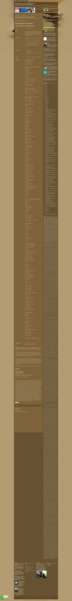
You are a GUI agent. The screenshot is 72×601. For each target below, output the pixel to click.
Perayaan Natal (45, 369)
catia (46, 235)
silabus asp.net (54, 517)
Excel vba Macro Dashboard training (20, 576)
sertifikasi (52, 249)
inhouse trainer (53, 243)
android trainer (48, 422)
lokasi (48, 490)
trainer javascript (52, 534)
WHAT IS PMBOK (53, 410)
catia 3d (56, 435)
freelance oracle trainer (47, 456)
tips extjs (47, 525)
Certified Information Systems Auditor (51, 310)
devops (53, 248)
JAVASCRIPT (49, 351)
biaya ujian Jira (47, 427)
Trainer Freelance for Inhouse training (50, 176)
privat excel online (55, 510)
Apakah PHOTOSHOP (53, 277)
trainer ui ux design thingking (53, 541)
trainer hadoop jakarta (49, 532)
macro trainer (49, 491)
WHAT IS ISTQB (49, 410)
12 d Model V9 (53, 271)
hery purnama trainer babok (47, 466)
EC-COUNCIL (50, 253)
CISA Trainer (53, 242)
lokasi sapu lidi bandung (51, 490)
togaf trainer (54, 525)
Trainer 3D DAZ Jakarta (50, 388)
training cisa (51, 543)
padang (56, 500)
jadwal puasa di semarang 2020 (47, 480)
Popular (45, 27)
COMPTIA (52, 292)
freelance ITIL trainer (50, 454)
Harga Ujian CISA (46, 330)
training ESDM (52, 542)
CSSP (56, 294)
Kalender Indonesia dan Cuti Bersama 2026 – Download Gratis (52, 38)
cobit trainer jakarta (51, 263)
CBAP (53, 241)
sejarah (50, 514)
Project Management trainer (48, 116)
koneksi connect (48, 487)
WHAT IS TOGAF (52, 411)
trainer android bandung (53, 267)
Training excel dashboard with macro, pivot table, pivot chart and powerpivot (19, 565)
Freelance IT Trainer (47, 158)
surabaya (45, 242)
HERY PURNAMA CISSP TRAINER (48, 327)
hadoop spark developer (51, 464)
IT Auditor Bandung (49, 338)
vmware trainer (52, 553)
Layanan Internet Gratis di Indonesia (49, 53)
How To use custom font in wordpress (50, 203)
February (46, 209)
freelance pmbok (52, 456)
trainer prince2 (45, 539)
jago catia (56, 483)
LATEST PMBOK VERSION (54, 355)
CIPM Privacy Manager (47, 287)
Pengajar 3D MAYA (50, 364)
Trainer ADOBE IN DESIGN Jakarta (49, 389)
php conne (45, 505)
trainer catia (49, 527)
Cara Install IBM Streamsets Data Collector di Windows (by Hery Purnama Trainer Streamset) (50, 20)
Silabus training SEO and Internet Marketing (51, 133)
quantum (55, 513)
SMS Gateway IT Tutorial (52, 374)
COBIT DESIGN (45, 292)
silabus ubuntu (47, 520)
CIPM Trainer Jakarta (53, 287)
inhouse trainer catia (46, 471)
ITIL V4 (56, 340)
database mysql (53, 444)
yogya (52, 558)
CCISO (50, 242)
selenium (45, 515)
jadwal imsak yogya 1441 (50, 478)
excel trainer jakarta (54, 451)
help (50, 264)
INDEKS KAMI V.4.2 (47, 335)
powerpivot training (47, 508)
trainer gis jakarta (53, 531)
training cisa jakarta (55, 543)
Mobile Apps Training (52, 257)
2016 (45, 96)
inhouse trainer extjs (50, 471)
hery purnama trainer (53, 264)
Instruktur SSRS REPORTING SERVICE (50, 350)
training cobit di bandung (53, 544)
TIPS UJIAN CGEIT (49, 384)
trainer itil (47, 242)
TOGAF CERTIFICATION (54, 384)
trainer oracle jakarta (53, 536)
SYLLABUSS (51, 376)
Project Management (46, 240)
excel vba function (47, 452)
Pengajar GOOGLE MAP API (51, 366)
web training (56, 554)
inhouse (53, 218)
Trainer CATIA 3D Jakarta (48, 390)
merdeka (51, 496)
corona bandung (48, 441)
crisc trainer (45, 442)
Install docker (48, 343)
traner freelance (47, 549)
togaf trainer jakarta (50, 250)
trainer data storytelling (53, 529)
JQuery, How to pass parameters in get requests (50, 62)
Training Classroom (49, 565)
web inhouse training (49, 554)
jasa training (51, 233)
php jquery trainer (50, 505)
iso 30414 (49, 473)
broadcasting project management (47, 430)
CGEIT (51, 238)
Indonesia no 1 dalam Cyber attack (49, 181)
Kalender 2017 (50, 354)
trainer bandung (47, 241)
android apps (51, 231)
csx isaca (47, 442)
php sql (55, 505)
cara (21, 14)
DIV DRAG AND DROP (51, 318)
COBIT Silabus (49, 292)
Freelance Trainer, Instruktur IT (49, 180)
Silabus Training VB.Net (48, 132)
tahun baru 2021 (45, 522)
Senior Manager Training (50, 378)
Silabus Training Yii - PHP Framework (50, 147)
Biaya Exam (51, 281)
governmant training (47, 463)
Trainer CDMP (52, 390)
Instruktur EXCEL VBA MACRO (48, 347)
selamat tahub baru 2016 (54, 514)
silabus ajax (50, 517)
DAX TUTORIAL (47, 318)
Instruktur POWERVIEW (50, 349)
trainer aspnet (46, 527)
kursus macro (51, 488)
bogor (54, 428)
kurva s (54, 488)
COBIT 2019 (55, 245)
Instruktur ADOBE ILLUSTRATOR (51, 344)
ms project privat (50, 497)
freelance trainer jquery (52, 459)
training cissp (45, 544)
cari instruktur (46, 227)
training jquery (48, 546)
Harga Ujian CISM (50, 330)
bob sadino (52, 428)
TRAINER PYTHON (46, 386)
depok (50, 226)
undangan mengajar (51, 551)
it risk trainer (55, 474)
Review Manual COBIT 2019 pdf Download (51, 372)
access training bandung (53, 420)
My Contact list (25, 1)
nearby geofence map (52, 498)
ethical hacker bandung (51, 449)
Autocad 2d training (46, 279)
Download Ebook (27, 565)
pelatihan (53, 225)
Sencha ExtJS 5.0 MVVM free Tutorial (50, 195)
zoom (53, 558)
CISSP (55, 241)
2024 (45, 86)
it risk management (52, 474)
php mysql (53, 505)
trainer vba (45, 270)
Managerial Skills (54, 356)
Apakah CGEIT (53, 274)
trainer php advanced (51, 537)
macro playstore (46, 491)
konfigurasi (45, 488)
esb (48, 449)
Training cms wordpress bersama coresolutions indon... (49, 201)
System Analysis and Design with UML (52, 383)
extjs (52, 226)
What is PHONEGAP (48, 417)
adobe (56, 260)
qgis (50, 513)
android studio (45, 422)
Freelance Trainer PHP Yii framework (50, 152)
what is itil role (49, 556)
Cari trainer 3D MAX (48, 306)
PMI (52, 361)
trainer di (30, 14)
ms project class (46, 497)
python (46, 513)
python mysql (48, 513)
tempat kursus (46, 223)
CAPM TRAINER (55, 282)
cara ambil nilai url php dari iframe (53, 432)
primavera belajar (45, 509)
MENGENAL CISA (46, 356)
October (46, 101)
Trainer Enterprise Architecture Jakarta (50, 391)
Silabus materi (54, 381)
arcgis (44, 262)
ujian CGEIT (45, 251)
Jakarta (53, 217)
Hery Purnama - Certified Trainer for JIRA (49, 23)
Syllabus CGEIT (45, 383)
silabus (27, 14)
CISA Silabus (48, 288)
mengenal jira (46, 496)
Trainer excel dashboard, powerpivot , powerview (18, 571)
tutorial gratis (53, 229)
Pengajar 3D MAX (46, 364)
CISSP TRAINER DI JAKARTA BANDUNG (21, 581)
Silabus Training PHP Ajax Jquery (49, 127)
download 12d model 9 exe (47, 446)
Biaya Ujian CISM (54, 281)
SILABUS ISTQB (47, 373)
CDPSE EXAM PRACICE (54, 284)
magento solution (47, 492)
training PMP (56, 542)
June (46, 106)
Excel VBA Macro (55, 253)
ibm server (50, 222)
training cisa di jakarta (54, 270)
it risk (48, 474)
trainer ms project (50, 230)
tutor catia (51, 549)
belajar (53, 239)
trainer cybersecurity (48, 529)
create (51, 441)
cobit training (47, 226)
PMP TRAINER (47, 362)
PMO (53, 361)
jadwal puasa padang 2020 (47, 481)
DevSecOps (47, 253)
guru (44, 230)
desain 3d (55, 445)
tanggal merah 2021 (52, 522)
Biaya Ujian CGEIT (46, 245)
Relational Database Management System (49, 371)
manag (56, 492)
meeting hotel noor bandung (50, 495)
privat (52, 510)
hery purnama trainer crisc (53, 466)
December (46, 98)
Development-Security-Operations (52, 321)
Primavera (45, 239)
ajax (20, 14)
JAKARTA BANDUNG (46, 351)
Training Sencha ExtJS (48, 166)
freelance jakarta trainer (52, 232)
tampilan (48, 522)
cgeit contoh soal (45, 437)
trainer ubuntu (45, 541)
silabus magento (51, 519)
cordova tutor (45, 441)
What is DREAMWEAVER (52, 415)
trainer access (52, 526)
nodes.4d (56, 498)
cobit (50, 221)
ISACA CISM (50, 335)
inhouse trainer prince (55, 471)
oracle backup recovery (48, 500)
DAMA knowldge (52, 317)
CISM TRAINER (52, 245)
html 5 (44, 469)
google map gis (54, 461)
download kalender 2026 (54, 447)
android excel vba (51, 261)
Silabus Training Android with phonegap (50, 137)
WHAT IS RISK (48, 411)
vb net (46, 553)
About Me (26, 572)
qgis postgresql (53, 234)
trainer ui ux (48, 541)
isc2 (46, 473)
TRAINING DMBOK (51, 259)
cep (48, 263)
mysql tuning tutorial (47, 498)
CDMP (49, 238)
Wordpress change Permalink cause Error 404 (51, 206)
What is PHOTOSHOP (53, 417)
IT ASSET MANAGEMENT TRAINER (53, 337)
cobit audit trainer (48, 439)
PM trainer (50, 361)
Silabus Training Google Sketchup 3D (50, 138)
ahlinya (48, 243)
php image (47, 505)
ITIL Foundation (51, 339)
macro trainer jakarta (53, 491)
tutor (49, 242)
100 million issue (50, 271)
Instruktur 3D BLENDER (52, 343)
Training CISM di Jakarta (46, 396)
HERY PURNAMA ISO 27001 (49, 328)
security (48, 514)
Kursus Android (51, 256)
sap (56, 222)
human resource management (48, 469)
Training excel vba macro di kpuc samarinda (51, 202)
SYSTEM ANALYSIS (55, 376)
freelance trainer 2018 (55, 457)
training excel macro (33, 14)
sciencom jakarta (45, 514)
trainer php (47, 537)
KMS (48, 354)
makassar (54, 492)
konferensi (56, 487)
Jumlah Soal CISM (46, 354)
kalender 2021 (50, 486)
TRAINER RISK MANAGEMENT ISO (53, 386)
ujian (55, 221)
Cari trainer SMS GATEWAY (52, 308)
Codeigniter (54, 238)
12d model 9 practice (52, 272)
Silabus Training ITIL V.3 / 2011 (49, 123)
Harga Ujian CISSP (54, 330)
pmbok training (48, 507)
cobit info (48, 440)
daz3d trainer (46, 445)
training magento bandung (53, 546)
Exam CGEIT (55, 325)
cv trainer (50, 235)
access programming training (48, 260)
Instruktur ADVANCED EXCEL (53, 345)
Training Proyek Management (54, 401)
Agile (49, 251)
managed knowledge (52, 493)
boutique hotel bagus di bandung (53, 429)
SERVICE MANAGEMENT (47, 258)
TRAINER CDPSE (46, 259)
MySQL (25, 14)
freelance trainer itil (55, 458)
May (45, 107)
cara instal (52, 262)
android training (52, 422)
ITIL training (48, 231)
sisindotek (50, 228)
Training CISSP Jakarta (51, 396)
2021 (45, 90)
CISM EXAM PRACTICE (53, 288)
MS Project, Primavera (48, 185)
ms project (47, 238)
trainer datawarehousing (50, 530)
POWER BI (51, 362)
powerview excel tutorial (52, 508)
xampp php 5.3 (49, 558)
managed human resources (47, 493)
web (47, 251)
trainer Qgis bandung (48, 526)
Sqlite (51, 258)
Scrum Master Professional (46, 377)
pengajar (45, 221)
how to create (55, 468)
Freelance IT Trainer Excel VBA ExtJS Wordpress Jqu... (50, 199)
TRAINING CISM (46, 247)
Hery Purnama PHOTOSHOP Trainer (48, 333)
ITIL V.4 (50, 340)
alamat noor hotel (46, 261)
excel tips (50, 451)
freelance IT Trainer (46, 454)
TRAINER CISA (49, 239)
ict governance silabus (54, 469)
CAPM (49, 245)
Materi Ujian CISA (49, 357)
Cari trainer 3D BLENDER (52, 305)
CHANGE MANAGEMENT (53, 286)
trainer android (47, 267)
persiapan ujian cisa (49, 503)
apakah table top (45, 424)
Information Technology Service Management (50, 342)
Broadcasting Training (50, 282)
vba (38, 18)
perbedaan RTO (45, 503)
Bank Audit (45, 281)
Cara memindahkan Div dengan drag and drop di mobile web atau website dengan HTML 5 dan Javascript (52, 72)
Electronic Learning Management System (48, 325)
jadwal (48, 237)
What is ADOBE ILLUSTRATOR (53, 412)
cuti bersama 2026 (55, 442)
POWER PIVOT (53, 362)
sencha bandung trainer (49, 515)
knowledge (45, 487)
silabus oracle (54, 519)
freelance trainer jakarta (46, 459)
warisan (55, 553)
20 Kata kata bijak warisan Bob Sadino (50, 192)
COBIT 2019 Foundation (49, 291)
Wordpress (49, 420)
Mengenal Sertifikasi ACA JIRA (48, 21)
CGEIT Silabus (48, 286)
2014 (45, 212)
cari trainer (48, 219)
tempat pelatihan (46, 236)
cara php (51, 434)
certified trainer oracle (55, 436)
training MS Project (49, 270)
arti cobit (55, 424)
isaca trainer (45, 473)
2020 (45, 91)
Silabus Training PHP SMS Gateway (50, 149)
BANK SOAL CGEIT (53, 252)
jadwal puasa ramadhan (53, 481)
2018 (50, 241)
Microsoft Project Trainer (53, 357)
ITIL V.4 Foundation (53, 340)
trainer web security (49, 542)
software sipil (50, 520)
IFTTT (45, 218)
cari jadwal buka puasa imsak (52, 435)
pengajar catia (45, 502)
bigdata (46, 428)
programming (49, 249)
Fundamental (56, 326)
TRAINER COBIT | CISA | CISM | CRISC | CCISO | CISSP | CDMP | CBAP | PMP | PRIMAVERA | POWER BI (24, 4)
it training (56, 265)
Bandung (49, 217)
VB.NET (35, 344)
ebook (55, 248)
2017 (45, 95)
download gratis (50, 227)
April (45, 108)
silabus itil (48, 519)
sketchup (48, 221)
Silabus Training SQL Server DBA (49, 129)
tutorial (50, 218)
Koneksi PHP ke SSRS (48, 355)
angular (44, 423)
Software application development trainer (50, 115)
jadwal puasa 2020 (51, 479)
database (46, 444)
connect (54, 240)
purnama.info (49, 564)
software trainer (54, 520)
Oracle (44, 226)
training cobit (48, 544)
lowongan (54, 222)
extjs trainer (49, 225)
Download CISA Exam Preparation (49, 322)
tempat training (53, 228)
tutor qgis (54, 549)
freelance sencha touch (49, 457)
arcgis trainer (52, 424)
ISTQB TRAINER (47, 337)
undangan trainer (55, 551)
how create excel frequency (51, 468)
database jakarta (49, 444)
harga (47, 222)
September (46, 102)
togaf (48, 235)
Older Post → (41, 405)
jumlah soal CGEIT (46, 486)
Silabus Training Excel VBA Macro (49, 139)
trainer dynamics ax (55, 530)
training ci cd (48, 543)
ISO (52, 335)
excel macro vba (46, 232)
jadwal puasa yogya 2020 (52, 483)
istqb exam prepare (53, 473)
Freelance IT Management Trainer (29, 567)
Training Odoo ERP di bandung (47, 401)
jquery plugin (50, 485)
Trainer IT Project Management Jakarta (48, 393)
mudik (53, 497)
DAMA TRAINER (48, 317)
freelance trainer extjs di (49, 458)
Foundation (53, 326)
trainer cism (54, 250)
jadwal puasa (47, 479)
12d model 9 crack (48, 272)
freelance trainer (49, 224)
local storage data (45, 490)
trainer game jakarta (49, 531)
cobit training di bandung (51, 440)
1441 (55, 272)
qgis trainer (52, 513)
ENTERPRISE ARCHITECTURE (53, 323)
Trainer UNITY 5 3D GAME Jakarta (53, 395)
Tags (48, 27)
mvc (54, 497)
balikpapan (49, 262)
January (46, 210)
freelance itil (48, 264)
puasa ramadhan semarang (51, 512)
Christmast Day (54, 313)
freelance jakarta (55, 226)
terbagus (50, 223)
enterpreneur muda (46, 449)
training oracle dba (48, 547)
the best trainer (45, 250)
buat (52, 430)
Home (15, 1)
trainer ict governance (54, 532)
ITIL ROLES (48, 340)
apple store (49, 424)
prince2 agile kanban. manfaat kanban (51, 509)
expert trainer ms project (52, 452)
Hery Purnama (53, 219)
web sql (53, 554)
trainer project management (54, 539)
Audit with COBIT (48, 252)
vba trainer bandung (49, 553)
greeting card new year (52, 463)
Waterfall (55, 411)
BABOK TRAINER (50, 279)
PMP (56, 238)
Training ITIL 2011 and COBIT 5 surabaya (40, 565)
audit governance (53, 425)
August (46, 103)
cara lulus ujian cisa (48, 434)
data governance (50, 248)
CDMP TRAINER (49, 284)
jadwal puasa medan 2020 (54, 480)
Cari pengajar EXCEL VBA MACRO (51, 304)
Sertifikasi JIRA (45, 379)
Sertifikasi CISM (55, 378)
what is (56, 229)
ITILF (56, 241)
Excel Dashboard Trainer (46, 326)
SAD (56, 372)
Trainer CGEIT (51, 247)
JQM (48, 256)
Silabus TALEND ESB (50, 381)
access (18, 14)
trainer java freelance (47, 534)
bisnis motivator (49, 428)
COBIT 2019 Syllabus (55, 291)
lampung (56, 488)
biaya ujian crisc (51, 427)
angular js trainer (47, 423)
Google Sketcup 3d (46, 254)
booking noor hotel (46, 429)
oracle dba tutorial (53, 500)
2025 (45, 85)
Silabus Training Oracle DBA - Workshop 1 (50, 128)
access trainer (54, 260)
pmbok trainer (45, 249)
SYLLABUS (51, 240)
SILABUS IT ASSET (51, 373)
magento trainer (51, 492)
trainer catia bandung (53, 527)
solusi (56, 520)
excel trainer (45, 264)
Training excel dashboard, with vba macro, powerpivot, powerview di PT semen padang (21, 590)
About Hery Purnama (28, 568)
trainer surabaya (55, 269)
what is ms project (54, 556)
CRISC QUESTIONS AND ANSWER (51, 294)
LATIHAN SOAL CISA (46, 257)
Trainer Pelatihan (19, 1)
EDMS (49, 323)
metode (53, 496)
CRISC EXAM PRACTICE (51, 293)
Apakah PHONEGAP (48, 277)
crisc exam (53, 441)
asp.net (49, 425)
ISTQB (44, 337)
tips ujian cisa (51, 525)
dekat (52, 445)
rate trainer (55, 235)
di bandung (55, 239)
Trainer (45, 217)
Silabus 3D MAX (49, 379)
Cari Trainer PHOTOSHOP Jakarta (52, 301)
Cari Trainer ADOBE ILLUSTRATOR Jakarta (48, 296)
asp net (48, 425)
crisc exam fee (55, 441)
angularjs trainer (51, 423)
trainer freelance (52, 237)
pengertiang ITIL (53, 502)
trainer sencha (50, 236)
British (47, 282)
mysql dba (55, 227)
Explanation (50, 326)
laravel (56, 220)
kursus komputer (48, 488)
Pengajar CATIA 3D (46, 366)
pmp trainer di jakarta (52, 507)
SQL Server (45, 237)
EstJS (53, 325)
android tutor (56, 422)
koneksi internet (53, 487)
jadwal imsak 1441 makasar (47, 475)
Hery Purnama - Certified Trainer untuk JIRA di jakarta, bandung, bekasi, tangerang (50, 25)
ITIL (56, 218)
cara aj (49, 432)
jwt (48, 486)
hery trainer (53, 220)
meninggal (49, 496)
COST (47, 293)
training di (48, 229)
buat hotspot (54, 430)
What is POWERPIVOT (53, 418)
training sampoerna (49, 548)
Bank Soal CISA (47, 281)
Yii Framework (55, 247)
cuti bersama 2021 (51, 442)
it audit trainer (46, 474)
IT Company (52, 338)
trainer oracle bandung (48, 536)
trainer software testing (50, 269)
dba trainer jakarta (50, 445)
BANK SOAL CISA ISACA (54, 279)
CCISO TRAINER (45, 284)
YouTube (47, 218)
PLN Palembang (47, 361)
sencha (46, 515)
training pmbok (51, 547)
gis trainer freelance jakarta (49, 461)
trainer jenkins (55, 534)
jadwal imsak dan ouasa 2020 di (53, 475)
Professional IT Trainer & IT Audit (49, 109)
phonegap (56, 243)
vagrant (44, 553)
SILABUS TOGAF (47, 374)
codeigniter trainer (46, 248)
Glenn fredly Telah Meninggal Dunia (52, 66)
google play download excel (51, 462)
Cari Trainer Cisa (50, 298)
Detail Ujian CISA (46, 321)
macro (23, 14)
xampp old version (45, 558)
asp (46, 425)
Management (49, 356)
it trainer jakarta (53, 265)
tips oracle (49, 525)
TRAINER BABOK (55, 258)
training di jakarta (55, 236)
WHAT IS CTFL (45, 410)
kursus (46, 230)
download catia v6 (52, 446)
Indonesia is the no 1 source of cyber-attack (51, 182)
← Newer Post (17, 405)
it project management (48, 265)
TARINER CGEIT (45, 384)
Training (46, 163)
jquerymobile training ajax (54, 485)
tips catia (45, 525)
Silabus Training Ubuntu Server (49, 124)
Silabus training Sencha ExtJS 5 (49, 134)
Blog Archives (53, 27)
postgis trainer (48, 234)
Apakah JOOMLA (46, 276)
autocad (46, 262)
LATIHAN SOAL (55, 256)
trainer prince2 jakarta (49, 539)
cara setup (53, 434)
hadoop (53, 221)
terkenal (53, 223)
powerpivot (45, 228)
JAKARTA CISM (46, 256)
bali (54, 231)
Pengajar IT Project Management (53, 367)
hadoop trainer (55, 464)
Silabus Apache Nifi (53, 379)
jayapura (44, 485)
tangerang (56, 225)
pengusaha (56, 502)
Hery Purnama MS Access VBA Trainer (53, 332)
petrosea (53, 503)
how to (50, 243)
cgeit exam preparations (50, 437)
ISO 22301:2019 (54, 335)
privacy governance (49, 510)
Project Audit (48, 369)
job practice (47, 485)
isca (47, 473)
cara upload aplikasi (47, 435)
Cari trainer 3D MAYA (52, 306)
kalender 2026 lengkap (54, 486)
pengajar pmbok (49, 502)
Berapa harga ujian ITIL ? (48, 112)
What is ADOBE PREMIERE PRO (47, 413)
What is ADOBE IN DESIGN (47, 412)
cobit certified (52, 439)
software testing (55, 249)
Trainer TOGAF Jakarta (46, 395)
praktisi (48, 228)
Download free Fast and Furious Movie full (50, 177)
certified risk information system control (48, 436)
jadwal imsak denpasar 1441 (47, 476)
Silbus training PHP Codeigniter (49, 148)
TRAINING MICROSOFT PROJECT (50, 167)
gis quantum (45, 461)
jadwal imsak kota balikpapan (54, 476)
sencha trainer (54, 515)
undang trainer (47, 551)
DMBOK (45, 253)
